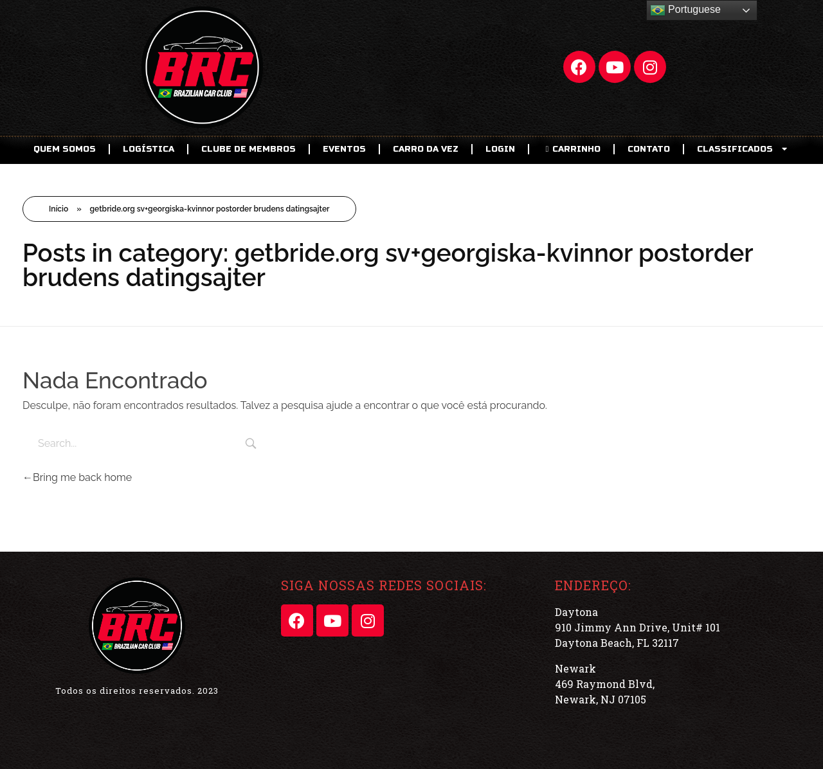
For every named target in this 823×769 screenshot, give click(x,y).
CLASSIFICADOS (743, 148)
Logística (148, 149)
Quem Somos (64, 149)
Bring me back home (77, 477)
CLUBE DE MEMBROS (248, 149)
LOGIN (500, 149)
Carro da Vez (425, 149)
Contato (649, 149)
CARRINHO (571, 149)
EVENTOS (344, 149)
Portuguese (685, 10)
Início (58, 208)
